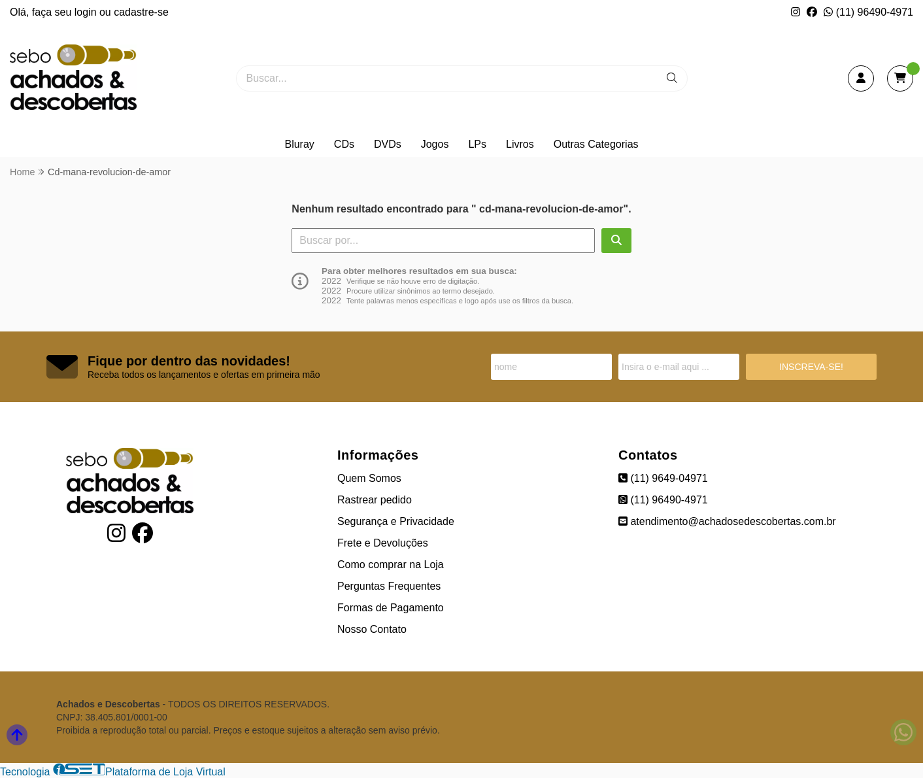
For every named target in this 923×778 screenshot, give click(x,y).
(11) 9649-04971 (663, 478)
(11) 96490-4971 (868, 12)
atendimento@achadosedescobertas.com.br (727, 521)
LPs (477, 144)
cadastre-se (141, 12)
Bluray (299, 144)
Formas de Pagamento (390, 607)
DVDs (387, 144)
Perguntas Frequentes (389, 586)
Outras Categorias (596, 144)
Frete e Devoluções (382, 543)
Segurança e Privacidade (395, 521)
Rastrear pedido (374, 499)
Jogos (435, 144)
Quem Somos (369, 478)
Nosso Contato (372, 629)
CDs (344, 144)
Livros (520, 144)
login (87, 12)
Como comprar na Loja (390, 564)
